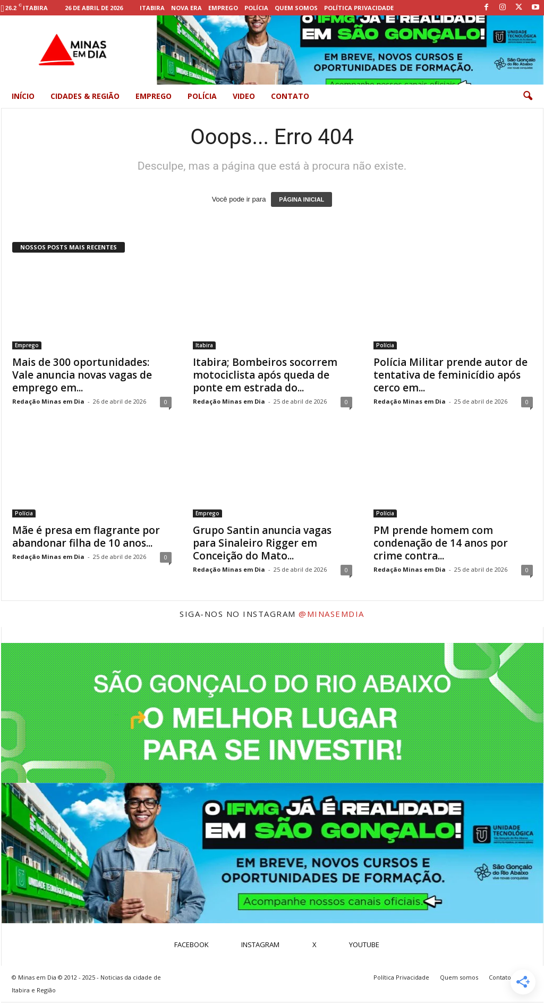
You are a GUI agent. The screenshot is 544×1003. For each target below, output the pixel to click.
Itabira (152, 8)
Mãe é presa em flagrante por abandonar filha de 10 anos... (86, 536)
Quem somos (296, 8)
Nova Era (186, 8)
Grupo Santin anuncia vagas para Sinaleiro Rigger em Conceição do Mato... (262, 543)
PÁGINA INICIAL (301, 199)
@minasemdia (331, 613)
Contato (290, 96)
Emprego (223, 8)
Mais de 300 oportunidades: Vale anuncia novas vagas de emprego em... (82, 375)
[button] (527, 96)
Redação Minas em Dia (48, 401)
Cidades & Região (85, 96)
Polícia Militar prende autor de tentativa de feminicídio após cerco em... (450, 375)
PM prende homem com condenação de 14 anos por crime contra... (440, 543)
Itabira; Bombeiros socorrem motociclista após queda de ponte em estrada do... (265, 375)
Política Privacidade (359, 8)
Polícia (256, 8)
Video (244, 96)
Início (23, 96)
